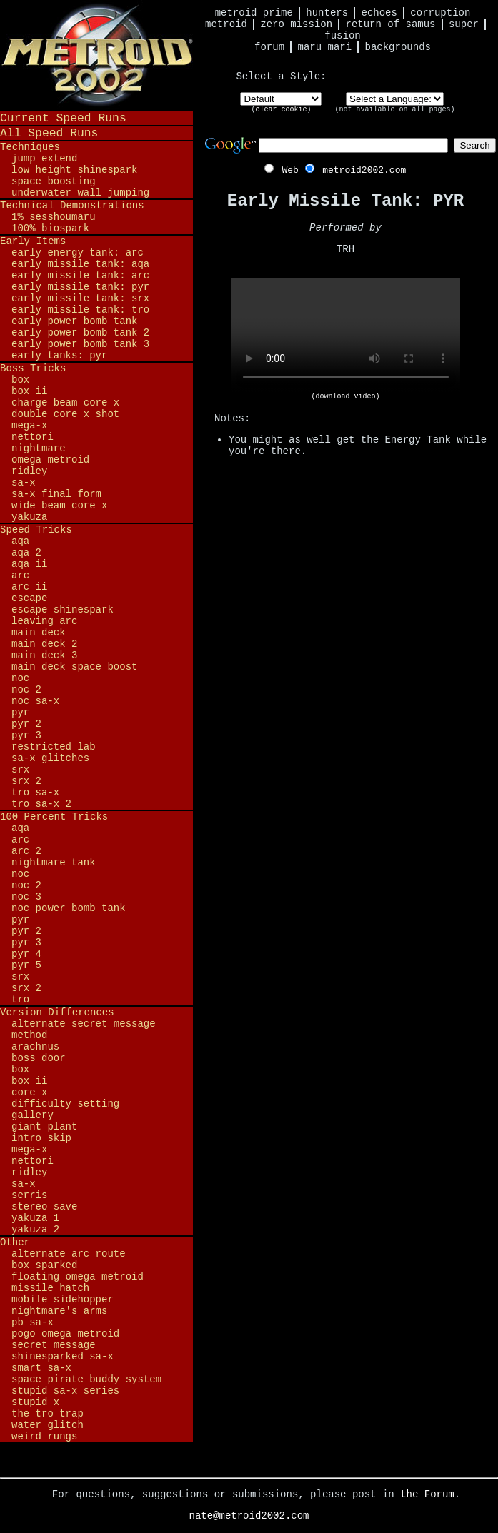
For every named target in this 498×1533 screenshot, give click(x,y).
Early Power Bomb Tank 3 (80, 344)
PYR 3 (26, 735)
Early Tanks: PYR (59, 355)
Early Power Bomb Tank (74, 321)
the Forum (427, 1494)
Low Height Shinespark (74, 170)
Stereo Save (44, 1206)
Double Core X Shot (65, 414)
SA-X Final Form (56, 494)
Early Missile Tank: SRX (80, 298)
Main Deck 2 (44, 644)
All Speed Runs (49, 133)
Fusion (342, 35)
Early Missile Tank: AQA (80, 264)
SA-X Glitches (50, 758)
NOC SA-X (35, 701)
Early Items (33, 241)
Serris (29, 1195)
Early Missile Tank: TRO (80, 310)
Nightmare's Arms (59, 1311)
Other (15, 1242)
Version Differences (57, 1012)
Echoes (379, 13)
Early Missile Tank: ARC (80, 275)
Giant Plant (44, 1126)
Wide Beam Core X (59, 505)
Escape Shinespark (62, 609)
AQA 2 (26, 552)
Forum (269, 47)
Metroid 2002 (96, 55)
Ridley (29, 471)
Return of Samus (391, 24)
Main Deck (38, 632)
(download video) (345, 397)
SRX (20, 769)
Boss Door (38, 1058)
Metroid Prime (254, 13)
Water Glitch (47, 1425)
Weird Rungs (44, 1436)
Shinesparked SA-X (62, 1356)
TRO (20, 999)
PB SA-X (32, 1322)
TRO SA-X (35, 792)
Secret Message (53, 1345)
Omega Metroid (50, 460)
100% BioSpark (50, 228)
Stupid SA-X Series (65, 1391)
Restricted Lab (53, 747)
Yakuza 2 (35, 1229)
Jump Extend (44, 158)
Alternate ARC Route (68, 1254)
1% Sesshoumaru (53, 217)
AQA (20, 541)
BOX (20, 380)
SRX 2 (26, 781)
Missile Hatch (50, 1288)
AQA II (29, 564)
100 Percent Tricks (54, 817)
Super (464, 24)
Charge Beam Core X (65, 402)
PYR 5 (26, 965)
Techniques (30, 147)
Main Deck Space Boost (74, 667)
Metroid (226, 24)
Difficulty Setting (65, 1104)
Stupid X (35, 1402)
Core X (29, 1092)
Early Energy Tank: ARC (77, 252)
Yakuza (29, 517)
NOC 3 (26, 897)
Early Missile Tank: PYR (80, 287)
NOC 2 (26, 689)
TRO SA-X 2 (41, 804)
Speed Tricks (36, 530)
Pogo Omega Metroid (65, 1334)
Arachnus (35, 1046)
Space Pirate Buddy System (86, 1379)
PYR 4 (26, 954)
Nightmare (38, 448)
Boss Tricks (33, 368)
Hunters (327, 13)
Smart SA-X (41, 1368)
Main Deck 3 (44, 655)
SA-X (23, 482)
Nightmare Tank (53, 862)
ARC (20, 575)
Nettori (32, 437)
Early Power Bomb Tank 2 (80, 332)
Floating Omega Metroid (77, 1276)
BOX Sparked (44, 1265)
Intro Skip (41, 1138)
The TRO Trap (47, 1413)
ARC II (29, 587)
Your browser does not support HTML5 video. (345, 335)
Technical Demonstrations (72, 205)
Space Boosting (53, 181)
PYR (20, 712)
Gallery (32, 1115)
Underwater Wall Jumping (80, 192)
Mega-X (29, 425)
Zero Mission (296, 24)
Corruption (440, 13)
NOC (20, 678)
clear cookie (281, 110)
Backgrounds (398, 47)
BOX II (29, 391)
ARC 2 (26, 851)
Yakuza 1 (35, 1218)
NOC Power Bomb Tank (68, 908)
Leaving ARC (44, 621)
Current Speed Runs (63, 118)
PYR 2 (26, 724)
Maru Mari (324, 47)
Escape (29, 598)
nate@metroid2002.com (249, 1516)
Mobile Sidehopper (62, 1299)
